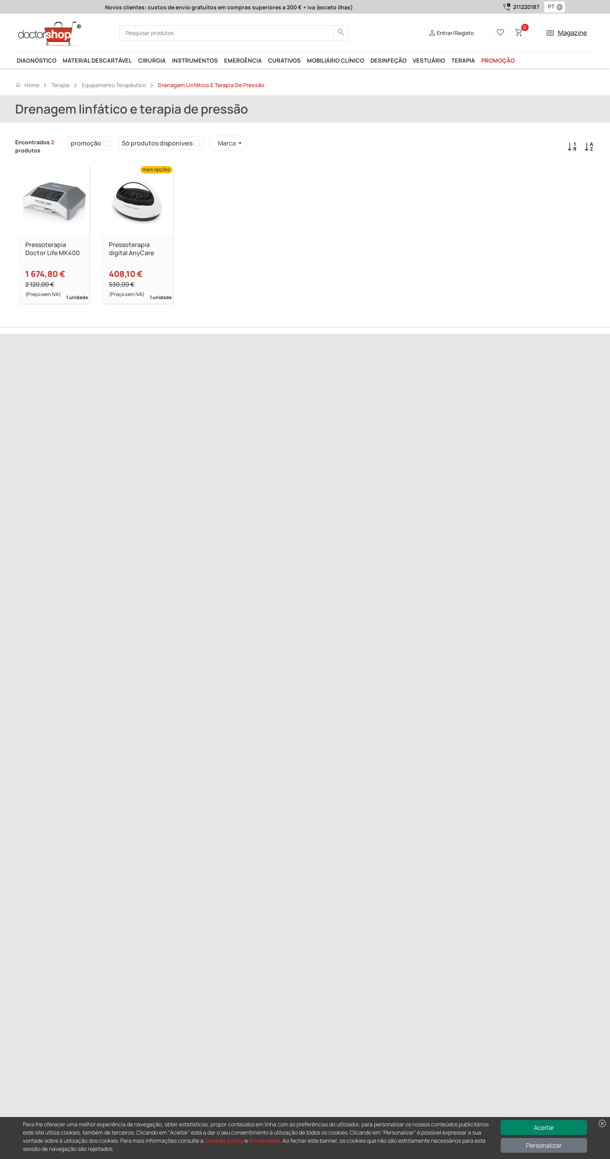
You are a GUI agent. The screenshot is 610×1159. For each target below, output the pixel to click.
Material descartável (97, 60)
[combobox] (549, 7)
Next (46, 415)
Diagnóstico (36, 60)
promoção (498, 60)
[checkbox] (106, 143)
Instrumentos (195, 60)
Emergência (243, 60)
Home (27, 85)
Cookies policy (224, 1140)
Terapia (463, 60)
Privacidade (264, 1140)
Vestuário (429, 60)
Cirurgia (152, 60)
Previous (26, 415)
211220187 (526, 7)
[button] (561, 7)
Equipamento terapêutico (114, 85)
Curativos (284, 60)
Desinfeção (388, 60)
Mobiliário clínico (335, 60)
